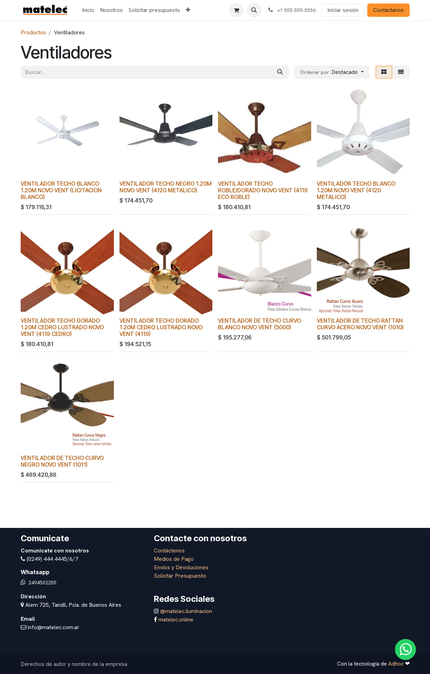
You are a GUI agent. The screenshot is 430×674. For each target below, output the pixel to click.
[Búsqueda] (280, 72)
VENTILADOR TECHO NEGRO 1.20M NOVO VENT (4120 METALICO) (165, 186)
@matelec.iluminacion (185, 611)
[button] (254, 10)
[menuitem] (88, 10)
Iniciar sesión (343, 10)
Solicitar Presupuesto (180, 575)
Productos (33, 32)
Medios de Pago (174, 559)
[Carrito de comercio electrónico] (236, 10)
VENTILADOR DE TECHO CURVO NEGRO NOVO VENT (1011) (62, 461)
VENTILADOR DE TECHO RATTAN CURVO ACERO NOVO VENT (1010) (359, 324)
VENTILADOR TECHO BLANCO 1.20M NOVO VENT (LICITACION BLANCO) (61, 190)
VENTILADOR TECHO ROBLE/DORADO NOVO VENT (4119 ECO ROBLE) (263, 190)
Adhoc (396, 663)
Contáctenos (169, 550)
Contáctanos (388, 10)
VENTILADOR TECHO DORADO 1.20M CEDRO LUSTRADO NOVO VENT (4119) (160, 327)
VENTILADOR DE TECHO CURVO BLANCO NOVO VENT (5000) (259, 324)
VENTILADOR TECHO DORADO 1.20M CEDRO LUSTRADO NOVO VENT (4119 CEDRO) (62, 327)
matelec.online (175, 619)
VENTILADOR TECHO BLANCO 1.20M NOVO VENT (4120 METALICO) (355, 190)
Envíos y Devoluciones (181, 567)
